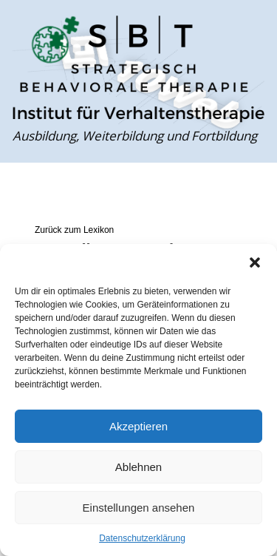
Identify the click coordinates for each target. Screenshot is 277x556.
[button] (254, 262)
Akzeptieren (138, 426)
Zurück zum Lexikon (74, 230)
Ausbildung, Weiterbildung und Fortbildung (135, 135)
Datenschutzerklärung (142, 538)
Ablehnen (138, 467)
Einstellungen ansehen (139, 507)
